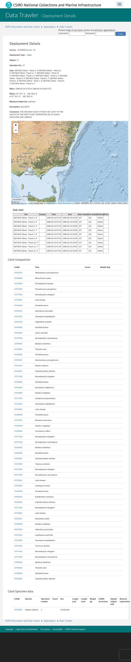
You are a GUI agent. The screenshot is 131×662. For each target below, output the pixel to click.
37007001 (18, 273)
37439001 (18, 349)
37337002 (18, 464)
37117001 (18, 398)
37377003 (18, 338)
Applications (50, 26)
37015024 (18, 387)
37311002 (18, 316)
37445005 (18, 305)
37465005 (18, 278)
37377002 (18, 295)
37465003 (18, 497)
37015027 (18, 519)
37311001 (18, 535)
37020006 (18, 393)
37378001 (18, 300)
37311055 (18, 322)
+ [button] (16, 125)
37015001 (18, 371)
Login (120, 33)
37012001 (18, 366)
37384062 (18, 344)
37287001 (18, 311)
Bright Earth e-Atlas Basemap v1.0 (60, 203)
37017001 (18, 420)
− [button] (16, 130)
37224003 (18, 284)
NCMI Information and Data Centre (22, 26)
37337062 (18, 289)
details (29, 50)
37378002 (18, 486)
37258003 (18, 431)
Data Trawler (66, 26)
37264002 (18, 333)
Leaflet (30, 203)
